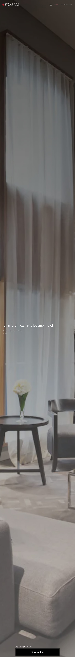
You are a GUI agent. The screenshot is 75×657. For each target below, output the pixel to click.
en (55, 5)
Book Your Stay (67, 5)
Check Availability (38, 652)
